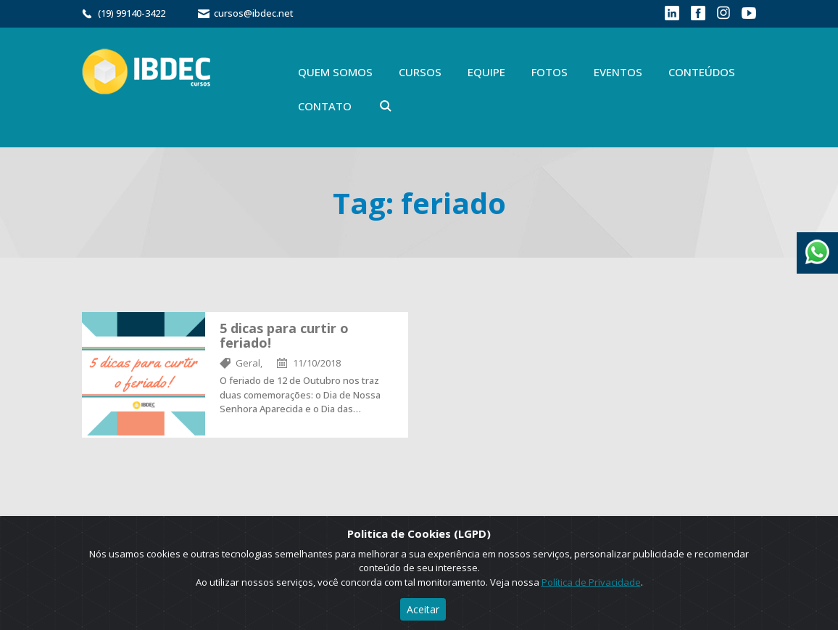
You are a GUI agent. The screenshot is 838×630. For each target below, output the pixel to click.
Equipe (486, 72)
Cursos (420, 72)
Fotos (549, 72)
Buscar (385, 106)
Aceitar (423, 609)
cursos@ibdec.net (254, 13)
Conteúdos (701, 72)
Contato (325, 106)
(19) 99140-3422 (131, 13)
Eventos (618, 72)
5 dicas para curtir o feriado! (284, 335)
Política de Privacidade (591, 582)
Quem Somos (335, 72)
